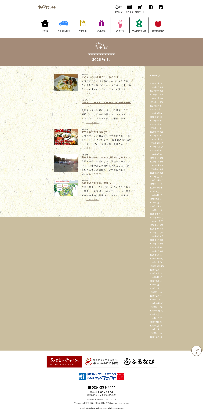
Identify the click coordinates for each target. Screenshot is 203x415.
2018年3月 (154, 337)
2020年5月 (155, 240)
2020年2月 (155, 251)
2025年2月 (155, 87)
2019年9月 (154, 270)
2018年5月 (154, 329)
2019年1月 (154, 299)
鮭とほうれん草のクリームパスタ (100, 77)
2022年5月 (155, 162)
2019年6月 (154, 281)
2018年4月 (154, 333)
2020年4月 (155, 243)
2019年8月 (154, 273)
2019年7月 (154, 277)
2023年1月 (154, 139)
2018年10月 (155, 311)
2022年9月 (155, 150)
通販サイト (140, 8)
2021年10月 (155, 188)
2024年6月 (155, 94)
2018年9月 (154, 314)
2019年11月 (154, 262)
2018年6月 (154, 326)
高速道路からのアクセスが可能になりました (106, 157)
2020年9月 (155, 225)
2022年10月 (155, 146)
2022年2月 (155, 173)
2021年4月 (154, 206)
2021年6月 (154, 199)
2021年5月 (154, 202)
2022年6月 (155, 158)
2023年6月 (155, 120)
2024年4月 (155, 102)
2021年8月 (154, 191)
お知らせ (119, 8)
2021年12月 (155, 180)
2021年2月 (154, 210)
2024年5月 (155, 98)
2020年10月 (155, 221)
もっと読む (92, 122)
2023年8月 (155, 117)
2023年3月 (155, 132)
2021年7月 (154, 195)
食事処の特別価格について (96, 132)
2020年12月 (155, 214)
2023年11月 (155, 113)
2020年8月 (155, 229)
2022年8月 (155, 154)
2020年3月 (155, 247)
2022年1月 (154, 176)
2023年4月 (155, 128)
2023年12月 (155, 109)
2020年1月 (154, 255)
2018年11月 (154, 307)
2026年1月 (154, 83)
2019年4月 (154, 288)
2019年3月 (154, 292)
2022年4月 (155, 165)
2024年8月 (155, 91)
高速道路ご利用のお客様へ (96, 183)
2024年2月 (155, 106)
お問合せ (129, 8)
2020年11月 (155, 217)
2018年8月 (154, 318)
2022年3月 (155, 169)
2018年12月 (155, 303)
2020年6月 (155, 236)
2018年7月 (154, 322)
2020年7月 (155, 232)
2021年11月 (154, 184)
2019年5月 (154, 284)
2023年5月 (155, 124)
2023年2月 (155, 135)
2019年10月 (155, 266)
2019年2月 (154, 296)
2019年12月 (155, 258)
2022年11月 (155, 143)
